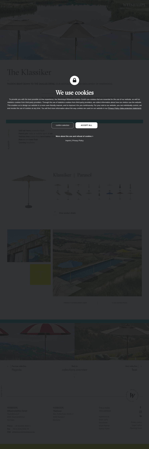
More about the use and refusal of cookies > (74, 136)
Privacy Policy (78, 141)
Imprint (68, 141)
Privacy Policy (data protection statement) (124, 108)
